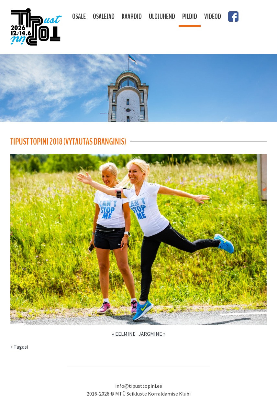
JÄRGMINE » (151, 334)
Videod (212, 16)
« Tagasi (19, 346)
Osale (79, 16)
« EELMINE (124, 334)
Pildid (189, 16)
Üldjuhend (162, 16)
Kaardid (132, 16)
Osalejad (104, 16)
